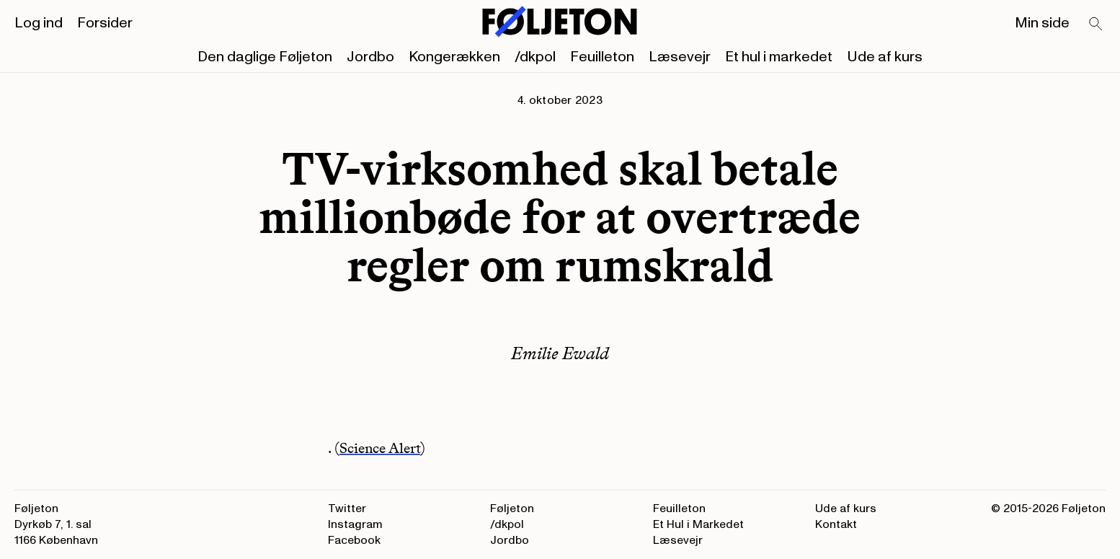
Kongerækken (454, 57)
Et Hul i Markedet (698, 524)
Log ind (38, 23)
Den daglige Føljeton (264, 57)
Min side (1042, 23)
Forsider (105, 23)
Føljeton (512, 508)
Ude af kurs (885, 57)
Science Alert (379, 448)
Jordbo (370, 57)
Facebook (354, 540)
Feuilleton (602, 57)
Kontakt (836, 524)
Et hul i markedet (778, 57)
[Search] (1096, 24)
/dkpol (535, 57)
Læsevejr (680, 57)
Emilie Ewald (560, 353)
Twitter (347, 508)
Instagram (355, 524)
